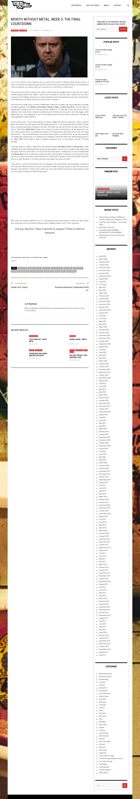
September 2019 (105, 480)
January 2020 (104, 468)
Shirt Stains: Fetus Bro (106, 227)
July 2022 (102, 383)
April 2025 (102, 290)
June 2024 (102, 318)
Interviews (102, 702)
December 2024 (104, 301)
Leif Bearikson (35, 30)
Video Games (103, 773)
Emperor (25, 271)
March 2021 (103, 429)
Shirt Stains (103, 750)
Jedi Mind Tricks (36, 271)
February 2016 (104, 601)
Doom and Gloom (105, 693)
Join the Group (93, 5)
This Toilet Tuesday (105, 761)
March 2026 (103, 259)
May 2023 (102, 355)
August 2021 (103, 415)
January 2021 (104, 434)
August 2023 (103, 347)
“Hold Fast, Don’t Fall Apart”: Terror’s (119, 117)
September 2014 (105, 649)
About (106, 5)
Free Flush (102, 699)
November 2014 (104, 644)
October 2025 (103, 273)
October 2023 (103, 341)
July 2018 (102, 519)
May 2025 (102, 287)
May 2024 (102, 321)
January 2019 (104, 502)
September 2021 (105, 412)
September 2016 (105, 581)
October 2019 (103, 477)
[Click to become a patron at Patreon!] (50, 245)
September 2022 (105, 378)
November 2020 (104, 440)
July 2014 (102, 655)
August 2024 (103, 313)
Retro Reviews (104, 736)
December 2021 (104, 403)
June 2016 (102, 590)
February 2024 (104, 330)
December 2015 (104, 607)
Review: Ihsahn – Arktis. (78, 339)
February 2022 (104, 398)
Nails (57, 271)
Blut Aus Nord (56, 268)
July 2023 (102, 350)
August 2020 (103, 448)
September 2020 (105, 446)
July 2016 (102, 587)
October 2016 (103, 579)
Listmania (102, 705)
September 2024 (105, 310)
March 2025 (103, 293)
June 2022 (102, 386)
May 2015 (102, 627)
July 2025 (102, 282)
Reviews (72, 336)
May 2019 (102, 491)
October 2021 (103, 409)
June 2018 (102, 522)
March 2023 (103, 361)
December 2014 (104, 641)
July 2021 (102, 417)
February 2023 (104, 364)
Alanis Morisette (34, 268)
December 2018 (104, 505)
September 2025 (105, 276)
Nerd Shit (102, 713)
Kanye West (48, 271)
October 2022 (103, 375)
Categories (76, 5)
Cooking (102, 685)
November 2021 (104, 406)
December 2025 (104, 267)
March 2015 (103, 632)
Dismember (15, 271)
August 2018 (103, 516)
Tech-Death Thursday (106, 756)
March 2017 (103, 564)
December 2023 (104, 335)
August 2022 (103, 381)
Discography (103, 691)
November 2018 (104, 508)
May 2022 (102, 389)
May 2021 (102, 423)
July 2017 (102, 553)
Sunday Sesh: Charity (19, 287)
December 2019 (104, 471)
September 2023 (105, 344)
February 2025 (104, 296)
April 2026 (102, 256)
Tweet (13, 260)
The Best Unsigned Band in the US (110, 758)
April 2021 (102, 426)
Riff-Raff (102, 747)
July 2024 (102, 316)
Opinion (101, 727)
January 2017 (104, 570)
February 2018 (104, 533)
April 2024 (102, 324)
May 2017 (102, 559)
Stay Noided (71, 271)
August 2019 (103, 482)
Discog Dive (103, 688)
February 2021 (104, 431)
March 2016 (103, 598)
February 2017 (104, 567)
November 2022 (104, 372)
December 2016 (104, 573)
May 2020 (102, 457)
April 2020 (102, 460)
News (101, 719)
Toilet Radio (33, 336)
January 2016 (104, 604)
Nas (63, 271)
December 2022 (104, 369)
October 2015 (103, 612)
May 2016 (102, 593)
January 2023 (104, 366)
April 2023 (102, 358)
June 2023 (102, 352)
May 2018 (102, 525)
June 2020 (102, 454)
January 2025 (104, 299)
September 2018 (105, 513)
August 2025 (103, 279)
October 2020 (103, 443)
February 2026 (104, 262)
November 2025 (104, 270)
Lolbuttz (102, 707)
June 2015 (102, 624)
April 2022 (102, 392)
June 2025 (102, 284)
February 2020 (104, 465)
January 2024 (104, 332)
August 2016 (103, 584)
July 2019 (102, 485)
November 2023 (104, 338)
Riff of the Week (104, 741)
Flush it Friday (103, 696)
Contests (102, 682)
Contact (117, 5)
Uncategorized (104, 767)
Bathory (46, 268)
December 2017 (104, 539)
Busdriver (68, 268)
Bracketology (103, 679)
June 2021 (102, 420)
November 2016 (104, 576)
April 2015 (102, 629)
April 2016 (102, 595)
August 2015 (103, 618)
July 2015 (102, 621)
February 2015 (104, 635)
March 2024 (103, 327)
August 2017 (103, 550)
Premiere (102, 730)
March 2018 (103, 531)
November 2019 (104, 474)
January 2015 (104, 638)
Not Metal (15, 30)
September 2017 (105, 547)
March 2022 (103, 395)
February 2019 (104, 499)
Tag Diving (102, 753)
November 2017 (104, 542)
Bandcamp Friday (105, 676)
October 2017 (103, 545)
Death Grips (78, 268)
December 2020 (104, 437)
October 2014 (103, 646)
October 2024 (103, 307)
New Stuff (38, 350)
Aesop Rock (22, 268)
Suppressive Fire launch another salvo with (38, 355)
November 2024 (104, 304)
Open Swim (23, 30)
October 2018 (103, 511)
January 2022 (104, 400)
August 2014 (103, 652)
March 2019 (103, 497)
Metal (31, 350)
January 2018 (104, 536)
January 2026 (104, 265)
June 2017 (102, 556)
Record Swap (103, 733)
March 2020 (103, 463)
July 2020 (102, 451)
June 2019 (102, 488)
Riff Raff (102, 744)
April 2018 (102, 528)
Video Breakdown (103, 189)
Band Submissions (105, 674)
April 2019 (102, 494)
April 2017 (102, 562)
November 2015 (104, 610)
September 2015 (105, 615)
